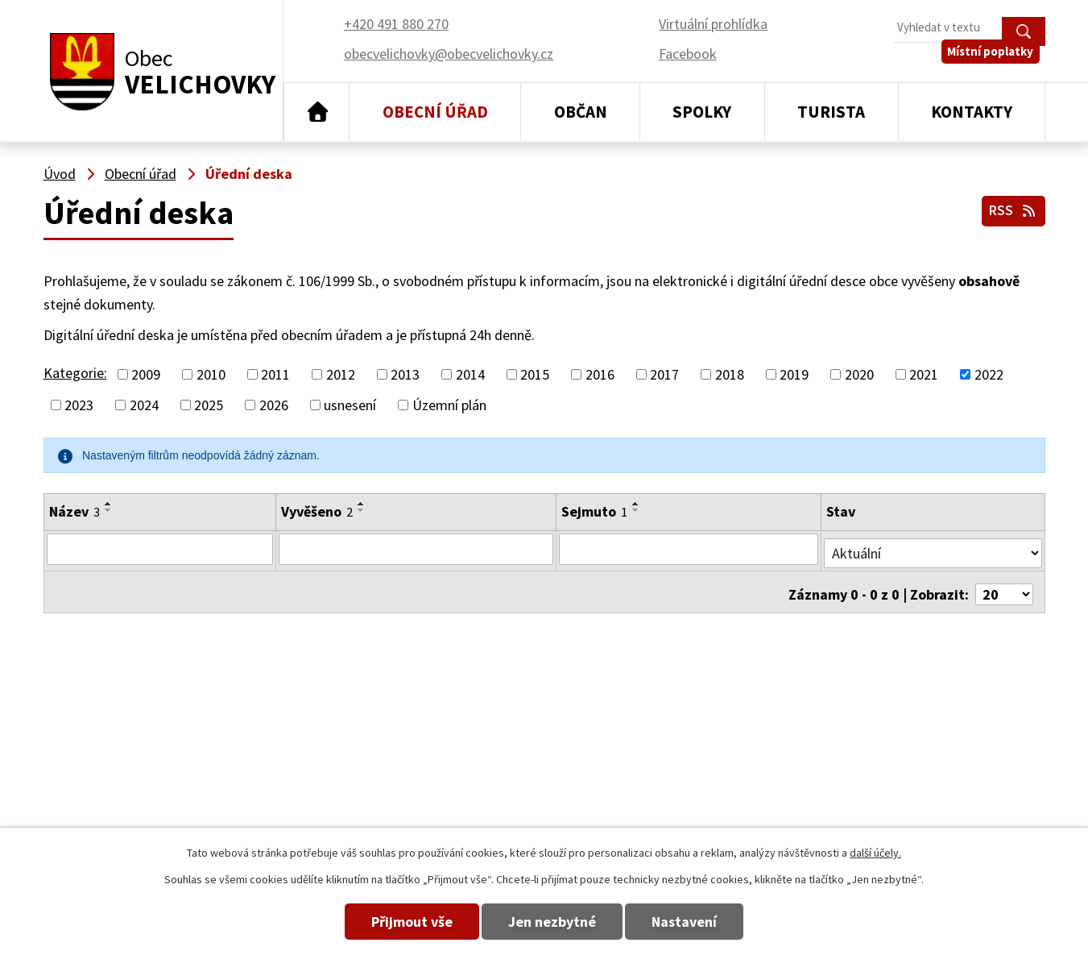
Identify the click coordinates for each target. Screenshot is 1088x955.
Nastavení (703, 921)
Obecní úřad (435, 111)
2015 (534, 374)
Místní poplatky (996, 64)
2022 (988, 374)
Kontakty (971, 111)
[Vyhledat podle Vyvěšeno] (415, 549)
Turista (831, 111)
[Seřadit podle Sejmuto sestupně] (636, 510)
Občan (580, 111)
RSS (1011, 208)
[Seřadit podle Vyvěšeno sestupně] (360, 510)
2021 (923, 374)
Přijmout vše (392, 921)
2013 (405, 374)
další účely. (875, 852)
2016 (599, 374)
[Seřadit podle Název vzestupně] (109, 503)
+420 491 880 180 (709, 766)
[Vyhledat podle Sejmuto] (689, 549)
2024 (144, 405)
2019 (794, 374)
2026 (273, 405)
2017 (664, 374)
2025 (208, 405)
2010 (211, 374)
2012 (340, 374)
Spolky (701, 111)
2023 (78, 405)
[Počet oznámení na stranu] (1004, 585)
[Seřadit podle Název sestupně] (109, 510)
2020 (859, 374)
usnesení (350, 405)
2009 (145, 374)
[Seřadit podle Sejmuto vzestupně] (636, 503)
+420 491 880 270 (709, 742)
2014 (470, 374)
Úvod (317, 112)
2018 (729, 374)
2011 (275, 374)
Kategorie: (75, 372)
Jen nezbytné (552, 921)
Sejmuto (594, 511)
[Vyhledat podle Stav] (933, 548)
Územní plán (449, 405)
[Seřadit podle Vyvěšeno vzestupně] (360, 503)
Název (74, 511)
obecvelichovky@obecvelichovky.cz (940, 742)
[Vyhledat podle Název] (159, 549)
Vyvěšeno (315, 511)
